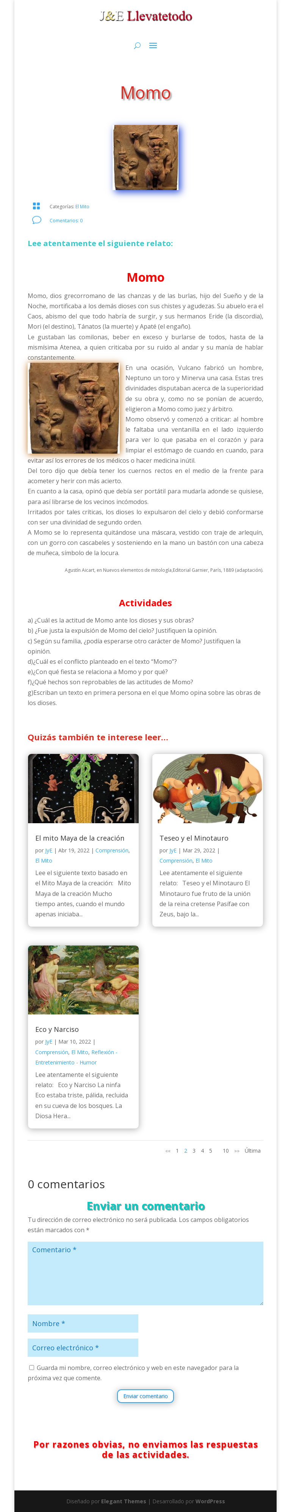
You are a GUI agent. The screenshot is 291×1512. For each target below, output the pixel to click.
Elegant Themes (123, 1501)
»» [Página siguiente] (236, 1150)
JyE (48, 850)
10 (226, 1150)
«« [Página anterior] (168, 1150)
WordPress (210, 1501)
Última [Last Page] (253, 1150)
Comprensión (111, 850)
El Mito (82, 206)
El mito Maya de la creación (79, 838)
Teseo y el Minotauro (194, 838)
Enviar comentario (145, 1396)
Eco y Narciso (57, 1029)
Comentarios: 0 (66, 220)
